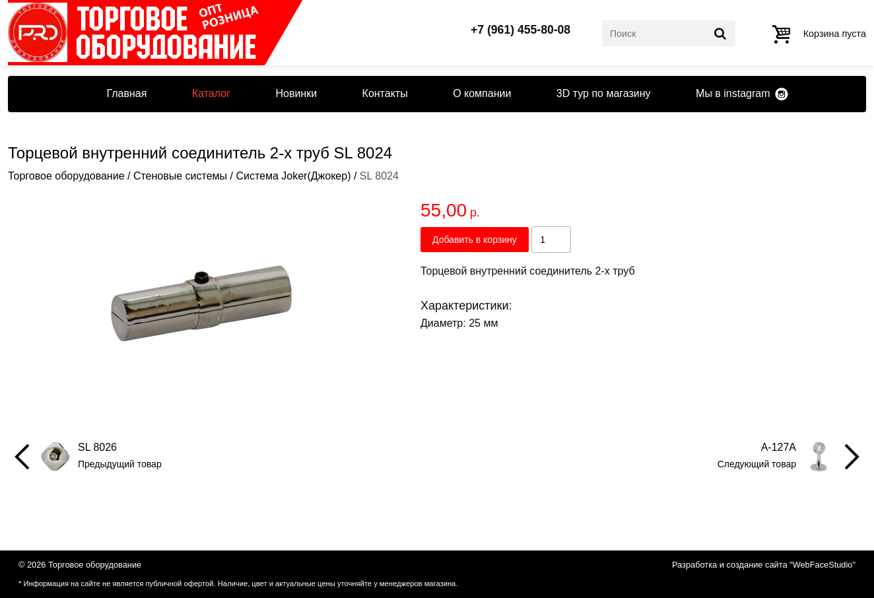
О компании (482, 93)
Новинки (296, 93)
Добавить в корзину (474, 239)
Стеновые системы (180, 176)
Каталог (211, 93)
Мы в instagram (733, 93)
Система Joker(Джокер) (293, 176)
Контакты (385, 93)
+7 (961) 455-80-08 (520, 30)
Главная (126, 93)
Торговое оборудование (66, 176)
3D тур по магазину (603, 93)
